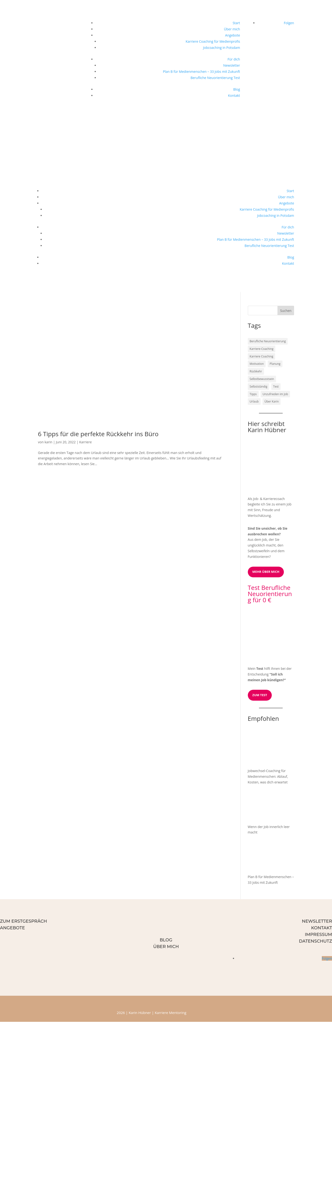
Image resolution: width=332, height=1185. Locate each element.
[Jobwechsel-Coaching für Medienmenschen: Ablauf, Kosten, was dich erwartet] (265, 749)
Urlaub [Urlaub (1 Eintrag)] (254, 401)
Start (236, 23)
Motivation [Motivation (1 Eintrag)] (257, 364)
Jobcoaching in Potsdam (221, 47)
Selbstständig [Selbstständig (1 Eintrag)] (258, 386)
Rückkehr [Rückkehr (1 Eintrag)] (256, 371)
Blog (236, 89)
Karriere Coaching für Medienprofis (213, 41)
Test (259, 668)
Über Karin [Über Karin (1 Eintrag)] (271, 401)
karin (48, 442)
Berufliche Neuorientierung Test (215, 77)
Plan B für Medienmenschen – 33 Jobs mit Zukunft (201, 71)
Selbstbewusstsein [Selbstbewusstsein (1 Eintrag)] (262, 379)
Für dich (234, 59)
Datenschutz (315, 941)
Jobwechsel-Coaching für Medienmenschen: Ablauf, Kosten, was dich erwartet (268, 776)
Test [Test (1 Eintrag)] (276, 386)
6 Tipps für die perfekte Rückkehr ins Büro (98, 434)
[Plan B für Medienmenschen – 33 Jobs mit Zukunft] (265, 855)
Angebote (232, 35)
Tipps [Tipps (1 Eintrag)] (253, 394)
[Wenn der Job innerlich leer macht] (265, 805)
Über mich (232, 29)
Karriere (85, 442)
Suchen (285, 310)
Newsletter (231, 65)
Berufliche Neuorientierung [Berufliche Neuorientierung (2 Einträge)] (268, 341)
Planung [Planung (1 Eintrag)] (275, 364)
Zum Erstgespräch (23, 921)
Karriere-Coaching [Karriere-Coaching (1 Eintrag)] (262, 349)
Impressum (318, 934)
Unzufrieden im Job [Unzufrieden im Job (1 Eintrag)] (275, 394)
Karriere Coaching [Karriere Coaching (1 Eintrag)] (261, 356)
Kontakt (234, 95)
